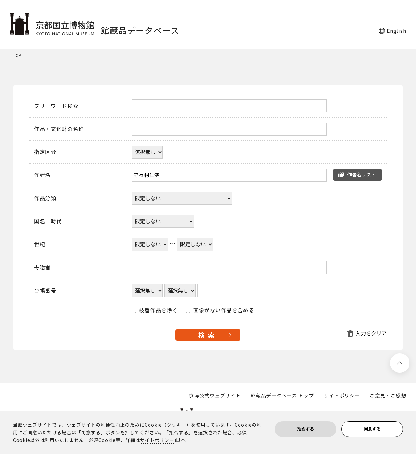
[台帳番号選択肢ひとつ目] (147, 290)
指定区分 (45, 152)
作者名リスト (361, 174)
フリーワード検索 (56, 106)
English (396, 30)
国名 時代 (48, 221)
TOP (17, 55)
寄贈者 (42, 267)
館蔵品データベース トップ (282, 395)
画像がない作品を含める (220, 310)
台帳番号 (45, 290)
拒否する (305, 428)
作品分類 (45, 198)
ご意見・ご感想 (388, 395)
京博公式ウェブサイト (215, 395)
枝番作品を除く (155, 310)
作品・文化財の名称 (59, 129)
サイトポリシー (342, 395)
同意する (372, 428)
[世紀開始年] (150, 244)
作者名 (42, 175)
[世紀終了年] (195, 244)
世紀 (39, 244)
